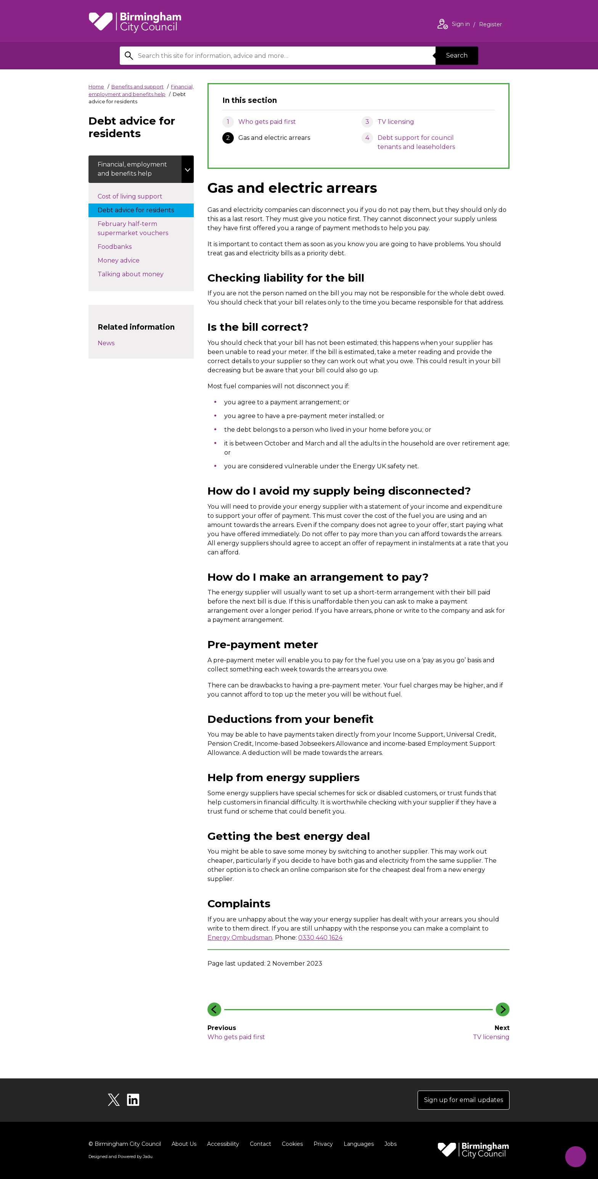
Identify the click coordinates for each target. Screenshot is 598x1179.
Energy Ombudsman (239, 937)
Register (490, 25)
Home (96, 86)
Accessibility (223, 1144)
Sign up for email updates (463, 1100)
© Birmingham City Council (124, 1144)
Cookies (292, 1144)
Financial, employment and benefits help (132, 169)
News (106, 343)
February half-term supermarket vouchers (140, 228)
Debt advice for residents (143, 209)
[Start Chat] (575, 1156)
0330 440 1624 (320, 937)
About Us (184, 1144)
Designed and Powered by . (120, 1156)
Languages (359, 1144)
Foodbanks (122, 246)
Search (457, 55)
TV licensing (396, 121)
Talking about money (138, 273)
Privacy (323, 1144)
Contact (260, 1144)
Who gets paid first (267, 121)
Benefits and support (137, 86)
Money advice (126, 260)
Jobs (390, 1144)
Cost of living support (144, 196)
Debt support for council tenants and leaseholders (416, 142)
